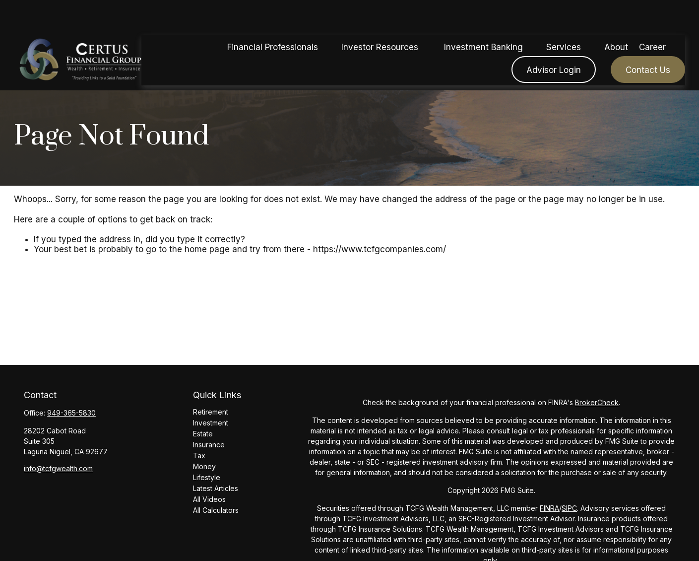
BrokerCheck (597, 402)
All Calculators (216, 510)
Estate (203, 433)
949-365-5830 (71, 413)
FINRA (549, 508)
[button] (272, 16)
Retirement (210, 412)
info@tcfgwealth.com (58, 468)
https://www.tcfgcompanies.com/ (379, 249)
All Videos (209, 499)
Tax (199, 455)
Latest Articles (215, 488)
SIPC (569, 508)
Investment (210, 423)
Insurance (209, 444)
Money (204, 466)
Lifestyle (206, 477)
